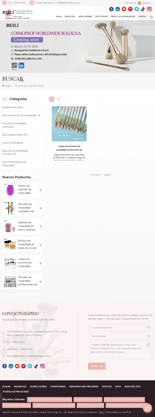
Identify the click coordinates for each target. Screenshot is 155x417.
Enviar (96, 366)
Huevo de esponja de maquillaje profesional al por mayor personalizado (26, 189)
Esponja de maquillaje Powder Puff (15, 152)
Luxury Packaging (12, 142)
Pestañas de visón (12, 107)
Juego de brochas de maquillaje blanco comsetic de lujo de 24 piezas (27, 262)
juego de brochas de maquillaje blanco (124, 399)
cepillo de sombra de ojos (88, 399)
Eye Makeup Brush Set (15, 134)
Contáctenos (101, 16)
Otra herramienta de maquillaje (14, 163)
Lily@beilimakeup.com (68, 3)
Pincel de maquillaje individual (14, 125)
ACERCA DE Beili (85, 16)
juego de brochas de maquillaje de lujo (126, 405)
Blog (118, 386)
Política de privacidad (16, 391)
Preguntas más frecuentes (123, 16)
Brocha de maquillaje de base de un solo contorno (27, 244)
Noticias (142, 16)
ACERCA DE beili (38, 386)
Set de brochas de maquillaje (19, 115)
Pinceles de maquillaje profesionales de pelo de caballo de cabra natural (27, 281)
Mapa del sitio (132, 386)
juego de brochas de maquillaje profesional (49, 399)
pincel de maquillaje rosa (90, 405)
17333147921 (19, 3)
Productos (70, 16)
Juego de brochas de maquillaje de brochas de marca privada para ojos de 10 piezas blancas (66, 141)
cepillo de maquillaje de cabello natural (54, 405)
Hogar (59, 16)
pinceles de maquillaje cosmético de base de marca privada (27, 207)
